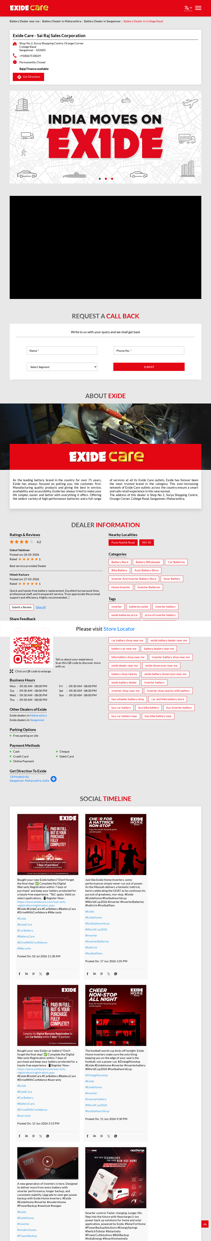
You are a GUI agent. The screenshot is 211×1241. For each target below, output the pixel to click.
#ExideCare (24, 925)
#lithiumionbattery (151, 1159)
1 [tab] (99, 178)
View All (41, 607)
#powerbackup (149, 1171)
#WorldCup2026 (89, 926)
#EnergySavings (149, 1099)
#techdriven (147, 1177)
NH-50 (146, 542)
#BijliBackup (147, 1123)
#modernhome (88, 1064)
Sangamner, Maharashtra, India (29, 780)
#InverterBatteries (90, 938)
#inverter (84, 932)
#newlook (85, 1076)
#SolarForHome (149, 1087)
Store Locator (119, 628)
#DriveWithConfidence (32, 943)
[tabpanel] (105, 137)
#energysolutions (150, 1183)
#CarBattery (25, 931)
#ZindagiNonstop (28, 1068)
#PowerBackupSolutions (155, 1093)
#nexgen (84, 1082)
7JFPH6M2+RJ (19, 777)
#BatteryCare (26, 937)
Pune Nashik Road (123, 542)
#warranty (146, 945)
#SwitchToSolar (149, 1105)
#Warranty (24, 949)
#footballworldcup (91, 920)
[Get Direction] (53, 781)
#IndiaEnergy (147, 1129)
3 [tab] (112, 178)
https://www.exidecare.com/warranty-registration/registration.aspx (41, 900)
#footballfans (87, 950)
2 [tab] (105, 178)
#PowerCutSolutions (152, 1117)
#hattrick (84, 944)
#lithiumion (147, 1153)
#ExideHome (87, 914)
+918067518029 (30, 56)
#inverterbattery (28, 1092)
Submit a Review (22, 607)
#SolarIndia (146, 1111)
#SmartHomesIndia (151, 1135)
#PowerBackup (88, 1070)
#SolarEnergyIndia (151, 1141)
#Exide (21, 919)
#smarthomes (148, 1165)
